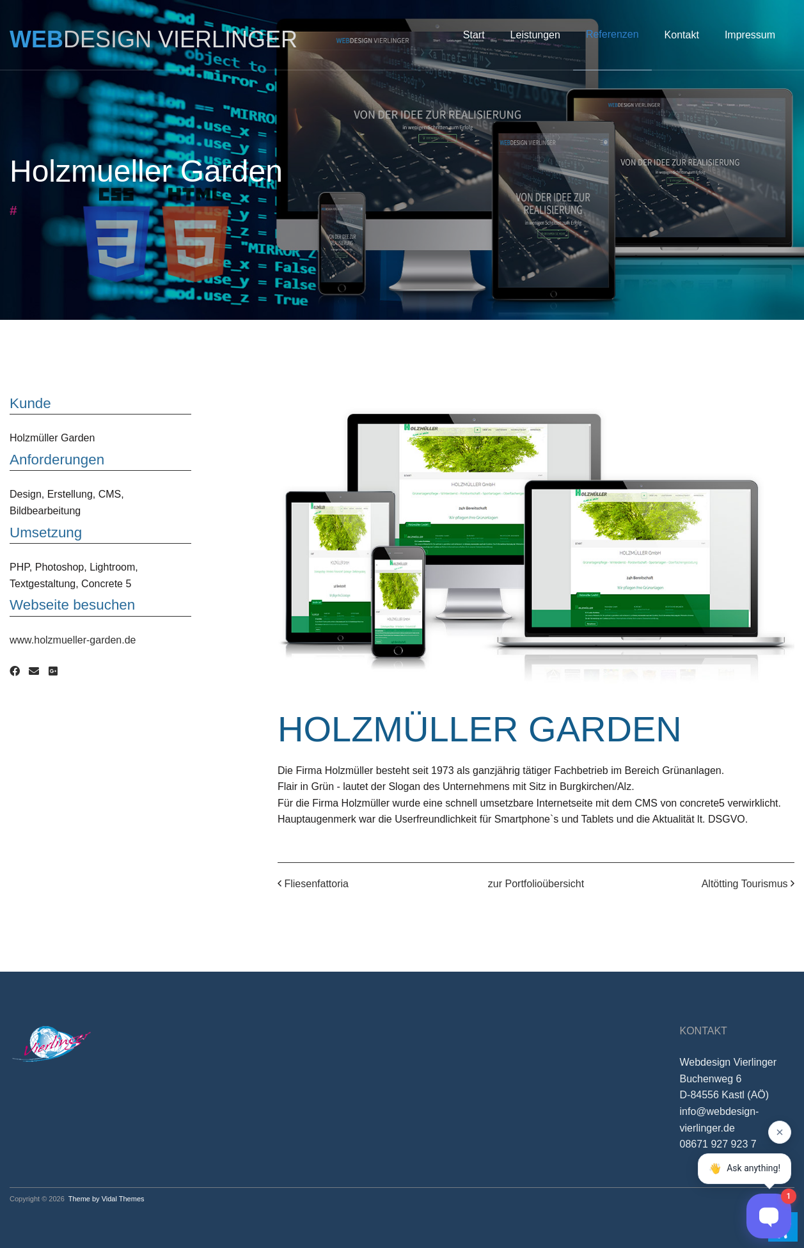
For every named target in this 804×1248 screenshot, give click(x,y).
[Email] (34, 671)
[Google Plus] (53, 671)
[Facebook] (15, 671)
